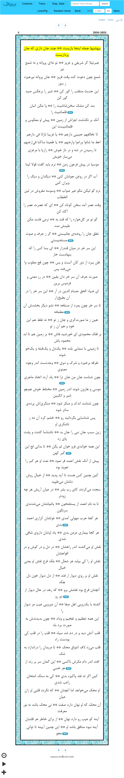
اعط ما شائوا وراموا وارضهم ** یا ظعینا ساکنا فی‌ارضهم (62, 142)
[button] (28, 3)
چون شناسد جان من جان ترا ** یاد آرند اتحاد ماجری (62, 377)
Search (105, 4)
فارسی (119, 20)
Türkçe (110, 20)
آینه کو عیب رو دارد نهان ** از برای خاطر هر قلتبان (62, 719)
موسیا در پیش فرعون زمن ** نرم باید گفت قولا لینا (62, 164)
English (102, 20)
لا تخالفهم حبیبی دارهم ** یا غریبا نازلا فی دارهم (62, 134)
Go (108, 11)
